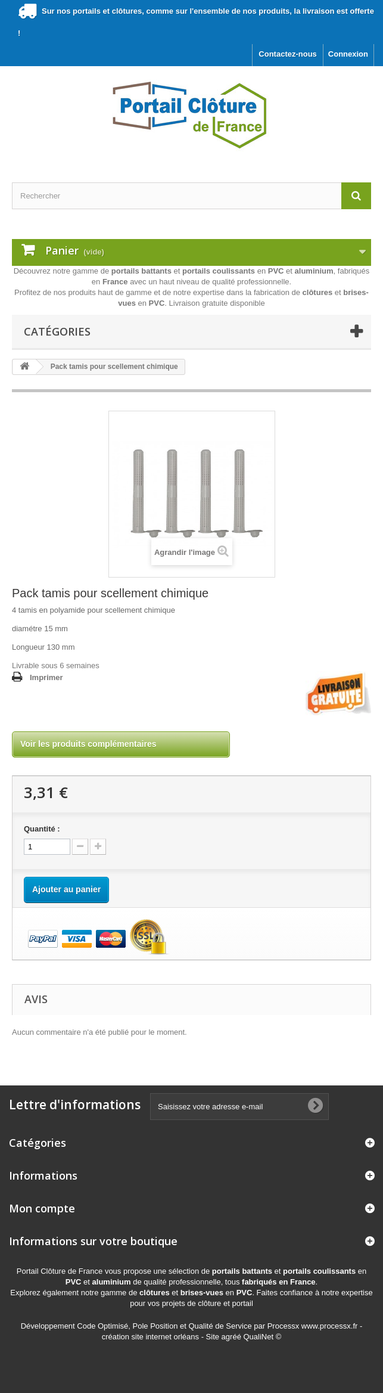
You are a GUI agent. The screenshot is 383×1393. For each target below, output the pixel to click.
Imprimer (46, 677)
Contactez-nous (288, 53)
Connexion (348, 53)
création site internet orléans (150, 1336)
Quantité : (42, 828)
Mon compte (42, 1208)
